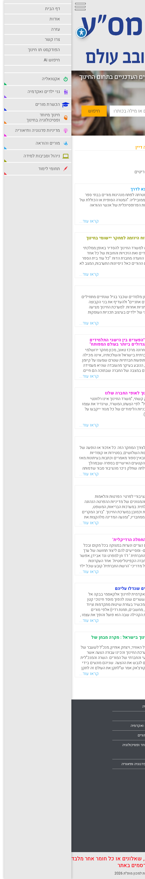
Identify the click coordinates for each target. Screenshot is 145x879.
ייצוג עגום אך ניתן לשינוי (106, 442)
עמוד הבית (129, 725)
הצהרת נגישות (127, 773)
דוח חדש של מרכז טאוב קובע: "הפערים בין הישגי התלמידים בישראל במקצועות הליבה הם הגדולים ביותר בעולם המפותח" (74, 342)
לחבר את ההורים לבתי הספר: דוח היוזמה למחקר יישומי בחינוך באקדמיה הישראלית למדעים (72, 240)
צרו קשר (131, 754)
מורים (82, 773)
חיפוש (23, 111)
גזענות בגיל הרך (115, 291)
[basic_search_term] (86, 111)
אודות (133, 735)
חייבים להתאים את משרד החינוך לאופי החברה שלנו (82, 393)
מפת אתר (130, 764)
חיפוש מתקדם (117, 121)
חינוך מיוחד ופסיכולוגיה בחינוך (68, 749)
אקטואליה (78, 706)
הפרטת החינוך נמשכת (110, 491)
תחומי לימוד (128, 835)
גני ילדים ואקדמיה (72, 725)
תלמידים (131, 845)
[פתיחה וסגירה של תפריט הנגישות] (10, 30)
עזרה (133, 744)
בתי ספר (80, 716)
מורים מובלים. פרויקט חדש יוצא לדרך (94, 189)
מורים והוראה (127, 787)
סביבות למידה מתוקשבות (118, 807)
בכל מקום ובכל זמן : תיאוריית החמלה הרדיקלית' (85, 540)
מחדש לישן (127, 163)
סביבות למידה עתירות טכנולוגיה (121, 821)
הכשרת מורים (76, 735)
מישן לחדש (101, 163)
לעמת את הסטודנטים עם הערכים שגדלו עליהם (86, 588)
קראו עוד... (17, 221)
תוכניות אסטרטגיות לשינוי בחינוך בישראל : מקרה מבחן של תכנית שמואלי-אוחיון (75, 639)
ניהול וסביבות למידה (122, 797)
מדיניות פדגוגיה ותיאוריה (68, 764)
